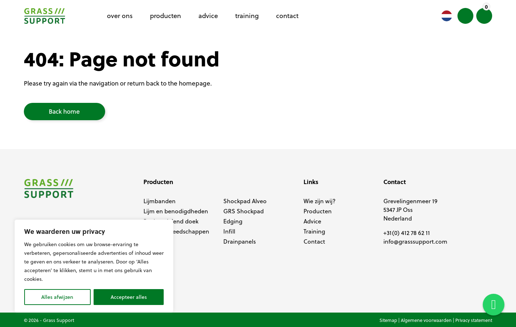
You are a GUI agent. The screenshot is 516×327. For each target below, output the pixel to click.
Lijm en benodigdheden (175, 211)
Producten (318, 211)
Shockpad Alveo (245, 201)
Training (314, 231)
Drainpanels (239, 241)
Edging (232, 221)
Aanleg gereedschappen (176, 231)
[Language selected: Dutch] (447, 16)
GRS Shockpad (243, 211)
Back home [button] (64, 111)
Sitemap (388, 320)
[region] (93, 266)
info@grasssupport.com (415, 241)
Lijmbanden (159, 201)
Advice (312, 221)
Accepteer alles (129, 297)
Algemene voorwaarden (426, 320)
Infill (229, 231)
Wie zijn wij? (320, 201)
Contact (314, 241)
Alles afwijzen (57, 297)
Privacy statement (473, 320)
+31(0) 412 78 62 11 (406, 233)
